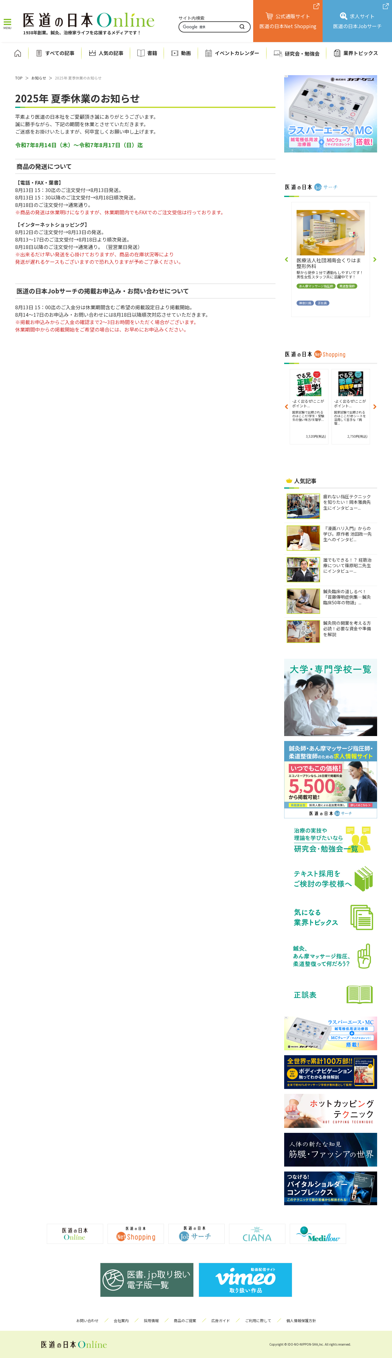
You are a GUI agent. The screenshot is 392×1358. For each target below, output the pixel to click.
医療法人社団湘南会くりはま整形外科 (329, 263)
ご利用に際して (258, 1320)
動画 (186, 53)
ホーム (17, 53)
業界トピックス (360, 53)
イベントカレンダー (237, 53)
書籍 (152, 53)
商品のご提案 (185, 1320)
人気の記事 (111, 53)
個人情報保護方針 (301, 1320)
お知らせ (38, 77)
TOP (19, 77)
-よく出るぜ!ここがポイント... (308, 403)
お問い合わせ (87, 1320)
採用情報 (151, 1320)
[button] (286, 259)
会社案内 (121, 1320)
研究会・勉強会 (302, 53)
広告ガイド (220, 1320)
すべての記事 (59, 53)
